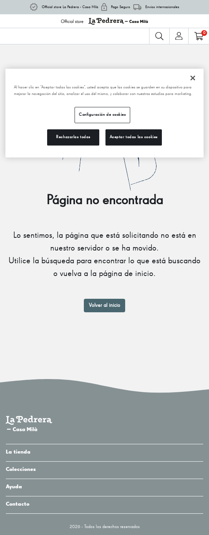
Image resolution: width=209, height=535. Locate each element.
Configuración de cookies (102, 114)
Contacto (104, 504)
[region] (104, 113)
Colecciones (104, 469)
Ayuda (104, 486)
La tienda (104, 452)
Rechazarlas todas (73, 137)
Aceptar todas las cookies (134, 137)
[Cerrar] (192, 77)
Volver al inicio (104, 305)
